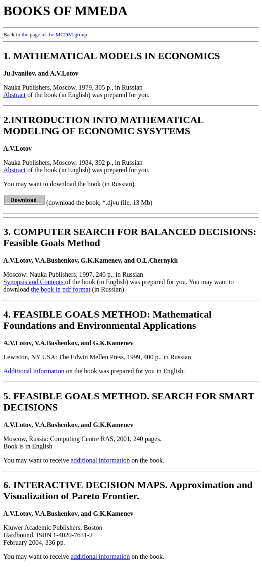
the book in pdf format (60, 289)
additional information (100, 460)
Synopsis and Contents (34, 281)
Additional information (33, 371)
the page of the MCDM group (54, 34)
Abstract (14, 94)
